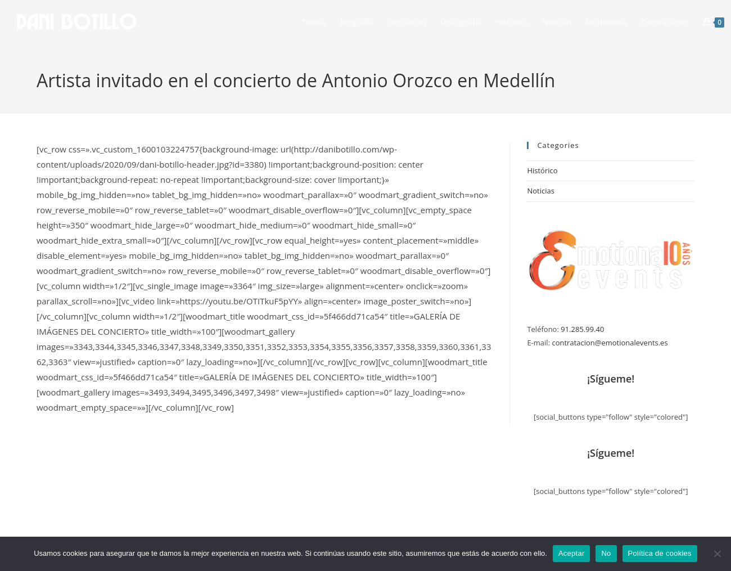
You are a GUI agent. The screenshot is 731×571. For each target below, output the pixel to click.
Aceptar (571, 553)
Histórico (542, 170)
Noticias (540, 191)
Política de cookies (660, 553)
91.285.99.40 (582, 329)
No (606, 553)
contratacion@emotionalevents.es (609, 343)
